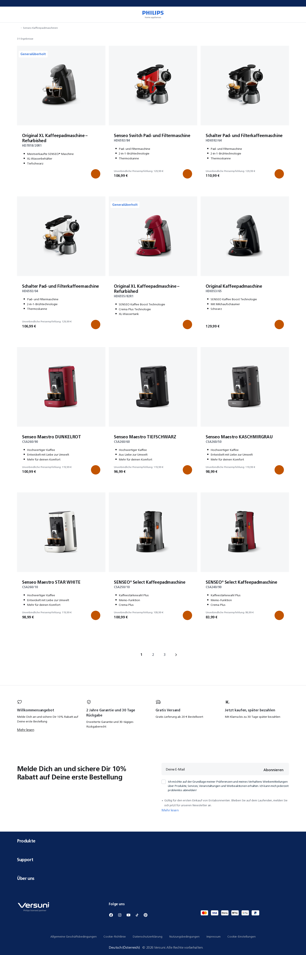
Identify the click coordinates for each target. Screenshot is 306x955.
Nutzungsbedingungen (184, 936)
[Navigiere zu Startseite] (18, 28)
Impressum (213, 936)
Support (153, 859)
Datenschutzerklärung (147, 936)
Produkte (153, 841)
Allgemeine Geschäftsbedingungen (73, 936)
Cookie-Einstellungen (241, 936)
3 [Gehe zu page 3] (165, 655)
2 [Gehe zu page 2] (153, 655)
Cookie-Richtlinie (114, 936)
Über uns (153, 878)
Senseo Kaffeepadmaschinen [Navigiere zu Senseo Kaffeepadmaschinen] (40, 28)
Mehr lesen (25, 730)
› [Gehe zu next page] (176, 655)
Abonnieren (273, 770)
